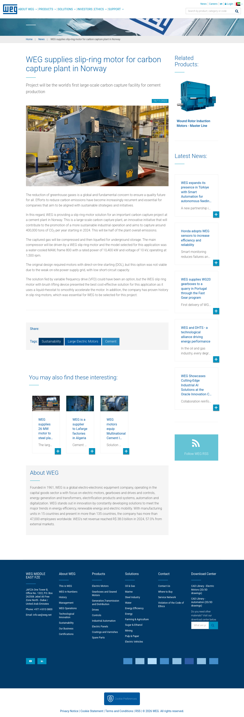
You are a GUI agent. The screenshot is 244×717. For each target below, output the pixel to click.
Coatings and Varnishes (105, 632)
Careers (213, 3)
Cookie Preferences (126, 698)
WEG (8, 9)
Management (66, 602)
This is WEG (65, 586)
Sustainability (51, 341)
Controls (96, 615)
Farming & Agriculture (136, 619)
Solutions (65, 9)
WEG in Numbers (68, 591)
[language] (239, 4)
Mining (128, 630)
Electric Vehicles (134, 641)
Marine (129, 591)
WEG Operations (68, 608)
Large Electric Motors (83, 341)
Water (128, 602)
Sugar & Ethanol (133, 624)
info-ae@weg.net (42, 614)
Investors (84, 9)
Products (46, 9)
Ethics (99, 9)
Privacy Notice (69, 711)
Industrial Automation (104, 620)
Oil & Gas (130, 586)
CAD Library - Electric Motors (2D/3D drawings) (202, 589)
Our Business (66, 628)
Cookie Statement (91, 711)
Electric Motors (100, 586)
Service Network (167, 597)
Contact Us (164, 586)
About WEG (26, 9)
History (63, 597)
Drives (95, 609)
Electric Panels (100, 626)
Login (229, 3)
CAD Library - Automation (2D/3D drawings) (202, 602)
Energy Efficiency (134, 608)
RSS (138, 711)
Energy (128, 613)
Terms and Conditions (119, 711)
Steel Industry (132, 597)
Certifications (66, 634)
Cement (110, 341)
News (203, 3)
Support (114, 9)
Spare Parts (98, 637)
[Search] (237, 11)
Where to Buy (165, 591)
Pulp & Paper (132, 636)
